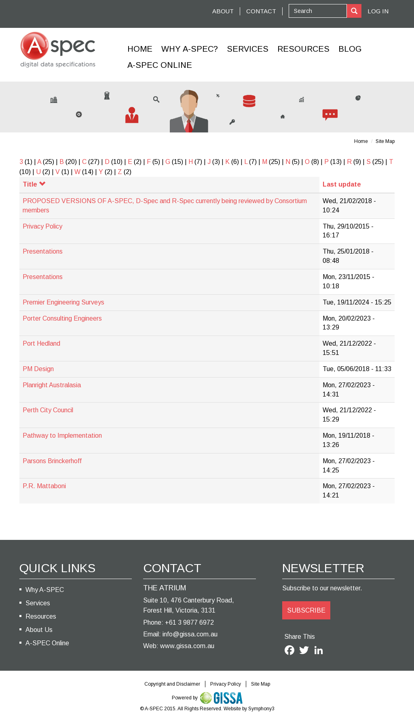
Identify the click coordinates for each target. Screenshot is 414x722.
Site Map (385, 141)
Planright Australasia (52, 385)
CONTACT (261, 11)
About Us (39, 629)
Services (247, 48)
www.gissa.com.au (187, 645)
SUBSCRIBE (306, 610)
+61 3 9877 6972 (189, 622)
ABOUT (223, 11)
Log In (378, 11)
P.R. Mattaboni (44, 486)
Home (139, 48)
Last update (342, 184)
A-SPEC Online (47, 643)
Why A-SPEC (44, 589)
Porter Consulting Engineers (62, 318)
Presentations (43, 251)
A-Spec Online (159, 65)
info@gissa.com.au (190, 634)
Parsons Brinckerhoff (52, 461)
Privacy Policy (42, 226)
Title (34, 184)
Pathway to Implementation (62, 435)
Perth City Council (48, 410)
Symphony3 (261, 709)
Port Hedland (41, 343)
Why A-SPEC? (189, 48)
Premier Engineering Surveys (63, 302)
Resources (303, 48)
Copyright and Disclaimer (172, 684)
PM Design (38, 368)
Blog (350, 48)
